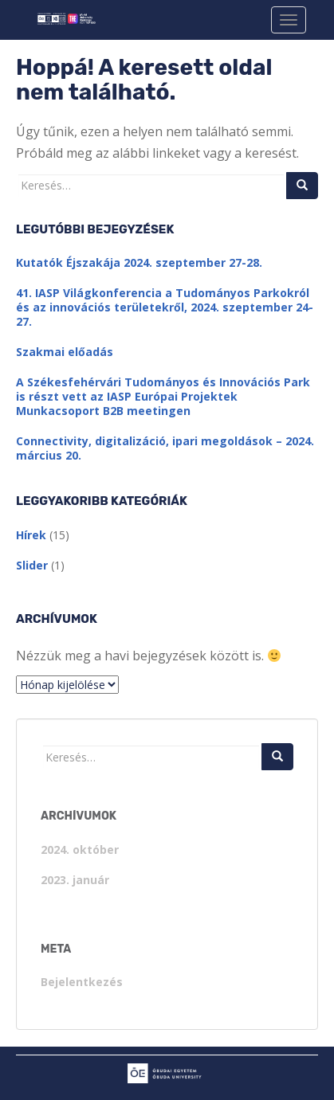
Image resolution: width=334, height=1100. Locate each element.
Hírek (31, 534)
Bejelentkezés (82, 981)
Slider (32, 565)
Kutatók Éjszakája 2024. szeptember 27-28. (139, 262)
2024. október (80, 849)
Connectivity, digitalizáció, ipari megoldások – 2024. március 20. (165, 448)
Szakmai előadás (64, 351)
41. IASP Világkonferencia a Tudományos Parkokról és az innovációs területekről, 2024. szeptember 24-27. (164, 307)
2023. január (75, 879)
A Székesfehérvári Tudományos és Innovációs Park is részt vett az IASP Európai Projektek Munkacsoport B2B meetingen (163, 396)
